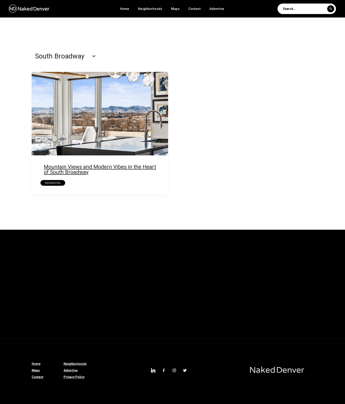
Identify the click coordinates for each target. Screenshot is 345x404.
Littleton (333, 286)
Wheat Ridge (164, 320)
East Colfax (320, 309)
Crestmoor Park (270, 320)
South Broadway (241, 297)
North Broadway (208, 297)
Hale (172, 309)
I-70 (32, 274)
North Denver (256, 251)
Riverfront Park (256, 263)
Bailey (316, 274)
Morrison (122, 274)
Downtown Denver (138, 331)
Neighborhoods (150, 9)
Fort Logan (309, 331)
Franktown (265, 274)
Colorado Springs (290, 263)
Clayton (76, 274)
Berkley (332, 331)
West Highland (57, 297)
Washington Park (289, 309)
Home (124, 9)
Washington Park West (291, 251)
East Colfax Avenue (221, 263)
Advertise (216, 9)
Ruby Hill (28, 286)
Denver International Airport (98, 297)
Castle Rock (214, 274)
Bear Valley (12, 274)
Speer (191, 274)
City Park (202, 286)
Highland (259, 286)
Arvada (44, 331)
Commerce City (97, 309)
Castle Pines (81, 251)
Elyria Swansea (134, 251)
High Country (292, 274)
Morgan (91, 320)
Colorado (99, 274)
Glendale (179, 286)
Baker (110, 320)
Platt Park (190, 320)
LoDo (106, 286)
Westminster (257, 309)
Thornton (107, 251)
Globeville (42, 320)
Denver (32, 297)
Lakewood (83, 331)
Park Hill (207, 251)
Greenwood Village (43, 263)
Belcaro (125, 286)
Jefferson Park (152, 286)
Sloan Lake (178, 297)
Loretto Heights (103, 263)
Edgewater (184, 251)
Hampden (49, 309)
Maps (175, 9)
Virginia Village (237, 320)
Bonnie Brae (133, 263)
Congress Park (251, 331)
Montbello (296, 297)
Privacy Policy (74, 377)
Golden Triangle (227, 309)
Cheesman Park (219, 331)
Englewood (271, 297)
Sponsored (53, 274)
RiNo (62, 331)
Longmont (320, 263)
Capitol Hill (67, 320)
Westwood (240, 274)
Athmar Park (307, 286)
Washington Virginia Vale (179, 331)
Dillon (8, 286)
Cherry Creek (282, 331)
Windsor (298, 320)
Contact (194, 9)
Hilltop (155, 309)
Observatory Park (16, 331)
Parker (37, 251)
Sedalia (172, 274)
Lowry (211, 320)
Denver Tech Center (18, 309)
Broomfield (12, 263)
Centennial (153, 297)
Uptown (71, 309)
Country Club (13, 251)
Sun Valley (325, 251)
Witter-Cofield (135, 320)
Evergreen (108, 331)
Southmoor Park (230, 286)
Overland (282, 286)
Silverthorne (148, 274)
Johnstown (52, 286)
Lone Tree (74, 263)
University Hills (324, 297)
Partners (230, 251)
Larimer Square (81, 286)
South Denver (195, 309)
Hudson (160, 251)
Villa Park (11, 297)
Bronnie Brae (188, 263)
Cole (131, 297)
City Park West (129, 309)
